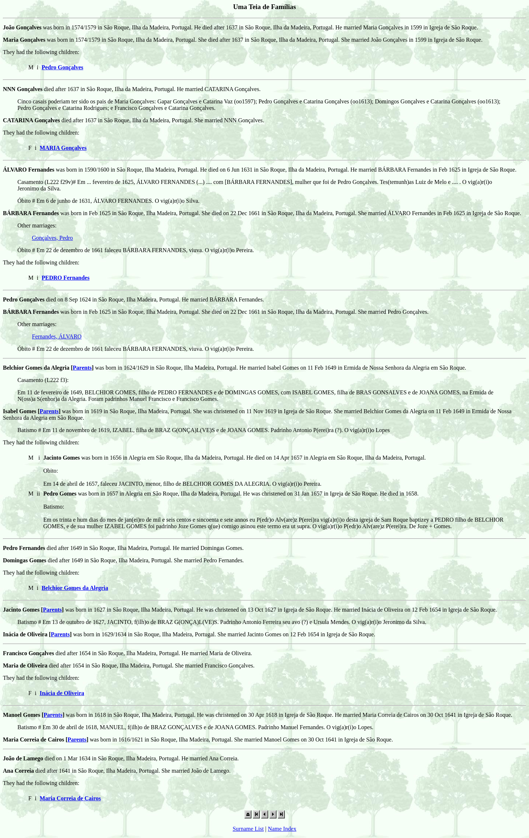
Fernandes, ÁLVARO (57, 336)
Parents (82, 368)
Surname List (248, 829)
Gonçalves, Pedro (52, 238)
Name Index (282, 829)
